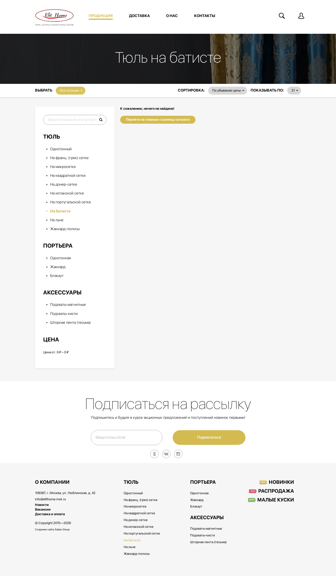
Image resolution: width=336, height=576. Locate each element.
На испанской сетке (67, 193)
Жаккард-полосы (65, 229)
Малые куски (275, 500)
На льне (56, 220)
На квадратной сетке (68, 175)
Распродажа (276, 491)
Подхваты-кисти (64, 314)
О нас (172, 16)
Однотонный (61, 149)
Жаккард (57, 267)
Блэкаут (56, 276)
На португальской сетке (70, 202)
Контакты (204, 16)
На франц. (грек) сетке (69, 158)
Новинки (281, 482)
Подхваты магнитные (68, 304)
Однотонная (60, 258)
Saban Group (62, 529)
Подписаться (209, 437)
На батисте (60, 211)
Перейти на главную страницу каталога (158, 119)
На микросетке (63, 167)
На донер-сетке (63, 184)
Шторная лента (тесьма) (70, 322)
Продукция (101, 16)
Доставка (139, 16)
